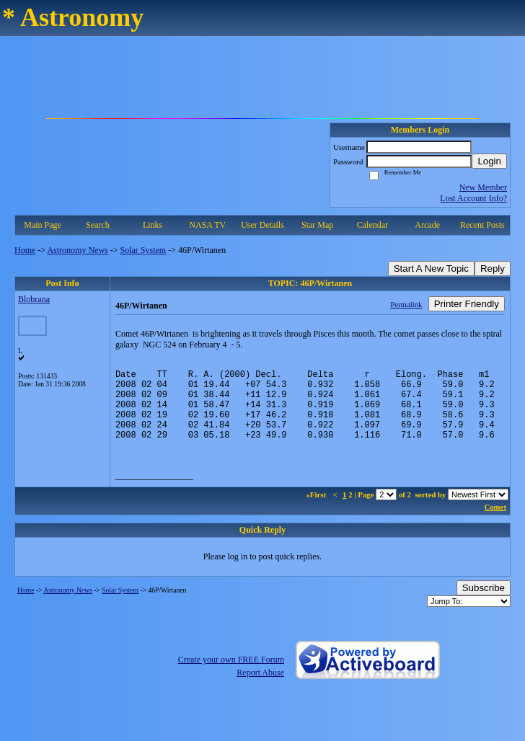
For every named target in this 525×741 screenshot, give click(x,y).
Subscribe (483, 603)
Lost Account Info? (473, 198)
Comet (495, 522)
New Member (483, 187)
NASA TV (207, 225)
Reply (492, 268)
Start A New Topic (431, 268)
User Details (262, 225)
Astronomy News (77, 250)
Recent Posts (482, 225)
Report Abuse (260, 688)
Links (152, 225)
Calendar (372, 225)
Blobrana (34, 299)
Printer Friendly (466, 303)
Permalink (406, 304)
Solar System (143, 250)
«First (316, 509)
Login (489, 161)
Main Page (42, 225)
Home (24, 250)
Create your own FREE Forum (231, 675)
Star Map (317, 225)
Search (98, 225)
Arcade (427, 225)
